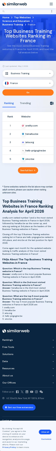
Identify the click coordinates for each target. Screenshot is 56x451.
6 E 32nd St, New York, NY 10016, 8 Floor (25, 398)
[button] (28, 73)
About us (7, 375)
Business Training (12, 24)
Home (5, 17)
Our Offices (9, 382)
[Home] (14, 4)
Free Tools (8, 347)
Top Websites (22, 17)
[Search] (28, 11)
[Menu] (51, 4)
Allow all (45, 432)
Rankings (7, 339)
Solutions (7, 354)
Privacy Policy (9, 447)
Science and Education (16, 21)
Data (5, 361)
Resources (8, 368)
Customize (46, 439)
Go (28, 92)
